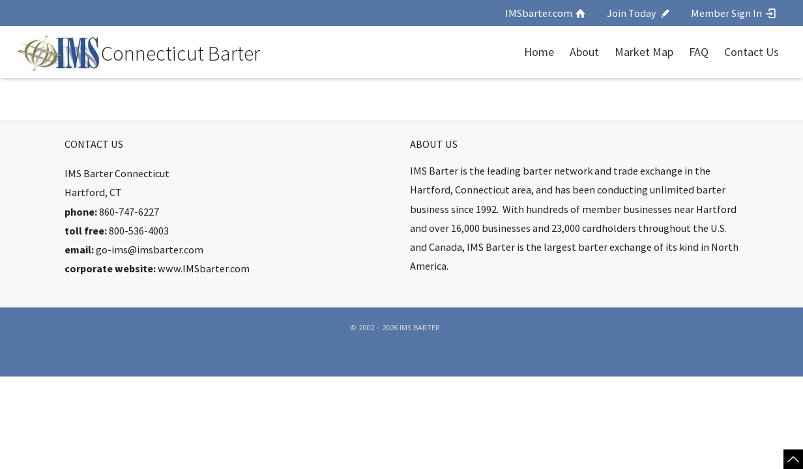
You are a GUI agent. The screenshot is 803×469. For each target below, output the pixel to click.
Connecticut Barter (180, 53)
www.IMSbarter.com (204, 268)
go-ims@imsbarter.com (149, 249)
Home (539, 51)
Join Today (639, 13)
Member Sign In (734, 13)
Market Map (644, 51)
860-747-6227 (129, 211)
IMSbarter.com (546, 13)
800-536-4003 (139, 230)
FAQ (698, 51)
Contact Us (751, 51)
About (584, 51)
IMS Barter (420, 327)
